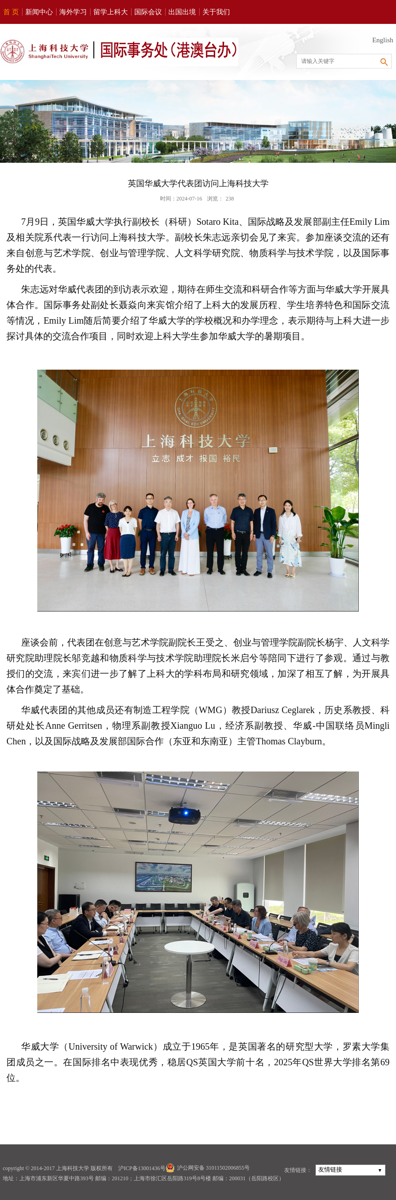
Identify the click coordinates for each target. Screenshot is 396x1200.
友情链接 (330, 1169)
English (382, 40)
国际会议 (148, 12)
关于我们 (216, 12)
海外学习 (73, 12)
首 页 (11, 12)
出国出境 (182, 12)
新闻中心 (39, 12)
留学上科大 (110, 12)
